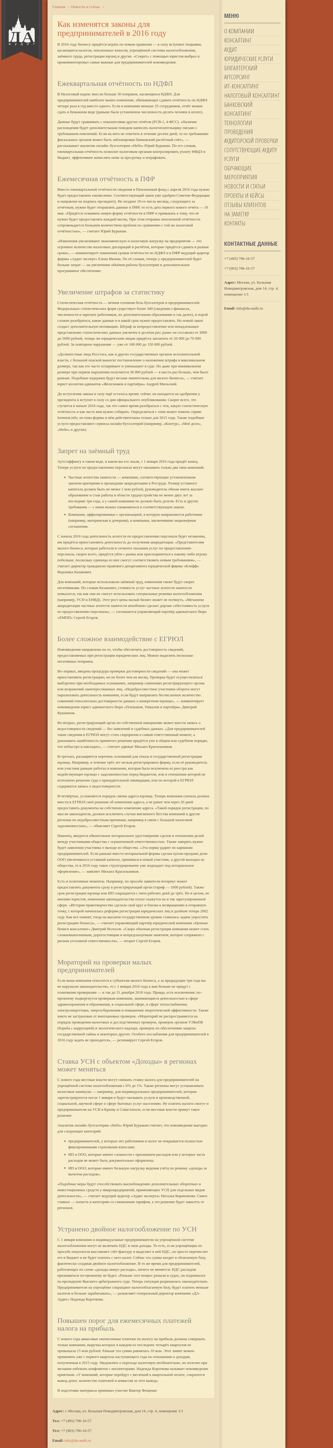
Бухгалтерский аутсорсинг (240, 72)
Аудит (230, 50)
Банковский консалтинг (238, 109)
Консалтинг (238, 40)
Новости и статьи (245, 186)
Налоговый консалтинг (252, 95)
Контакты (235, 223)
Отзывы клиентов (245, 205)
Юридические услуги (248, 59)
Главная (61, 6)
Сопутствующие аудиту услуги (250, 154)
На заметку (236, 214)
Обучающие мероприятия (240, 172)
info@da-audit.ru (78, 1440)
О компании (239, 31)
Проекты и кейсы (244, 196)
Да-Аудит (21, 30)
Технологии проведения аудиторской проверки (251, 132)
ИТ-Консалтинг (241, 86)
